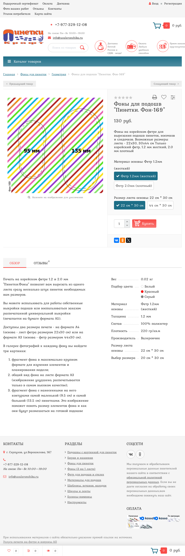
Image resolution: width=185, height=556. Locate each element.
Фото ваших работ (16, 8)
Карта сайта (43, 14)
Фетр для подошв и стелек (85, 474)
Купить (148, 223)
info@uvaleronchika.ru (68, 37)
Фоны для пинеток (80, 463)
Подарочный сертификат (20, 3)
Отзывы (38, 8)
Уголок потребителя (16, 14)
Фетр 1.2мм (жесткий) (138, 175)
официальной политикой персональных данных (144, 479)
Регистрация (173, 3)
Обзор (15, 262)
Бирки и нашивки (80, 458)
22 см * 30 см (132, 205)
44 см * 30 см (160, 205)
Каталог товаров (24, 61)
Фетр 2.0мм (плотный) (134, 185)
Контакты (55, 8)
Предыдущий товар (19, 84)
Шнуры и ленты (78, 491)
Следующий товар (166, 84)
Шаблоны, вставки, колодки (87, 485)
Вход (153, 3)
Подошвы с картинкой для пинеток (92, 452)
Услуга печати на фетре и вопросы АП (30, 542)
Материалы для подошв (84, 480)
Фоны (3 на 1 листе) (81, 469)
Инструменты (76, 502)
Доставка (63, 3)
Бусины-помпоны (79, 496)
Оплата (48, 3)
